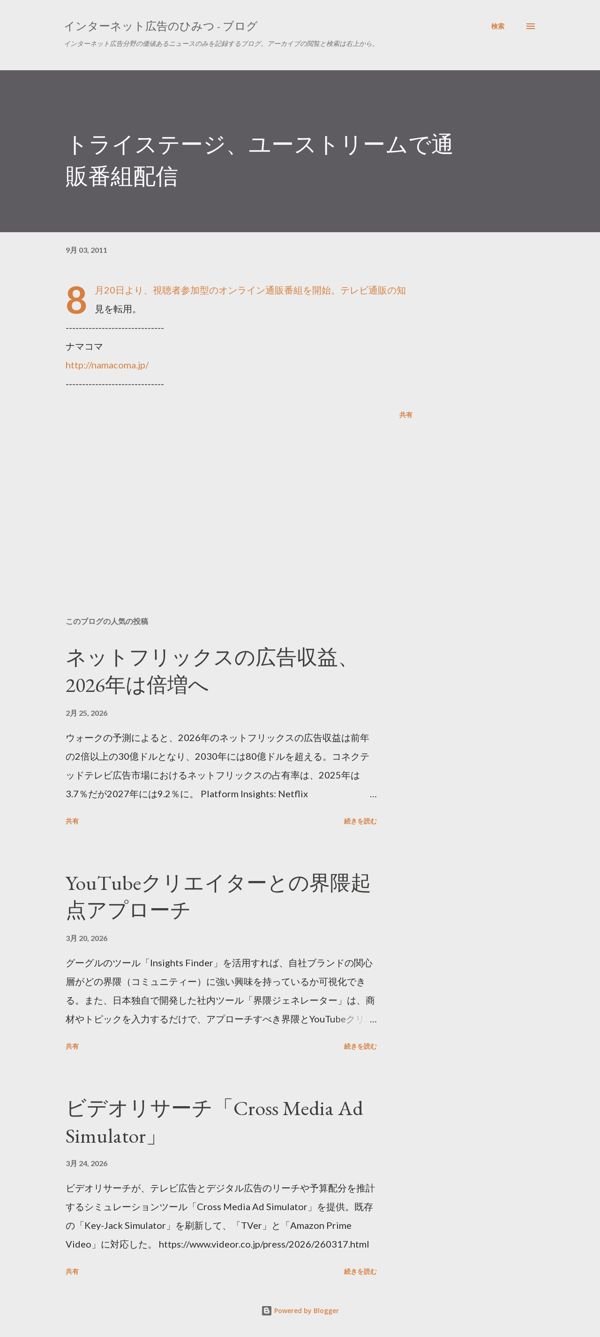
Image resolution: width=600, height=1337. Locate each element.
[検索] (497, 26)
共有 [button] (405, 415)
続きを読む (360, 821)
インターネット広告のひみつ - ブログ (161, 26)
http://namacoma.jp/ (107, 364)
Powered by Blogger (300, 1310)
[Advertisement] (224, 500)
